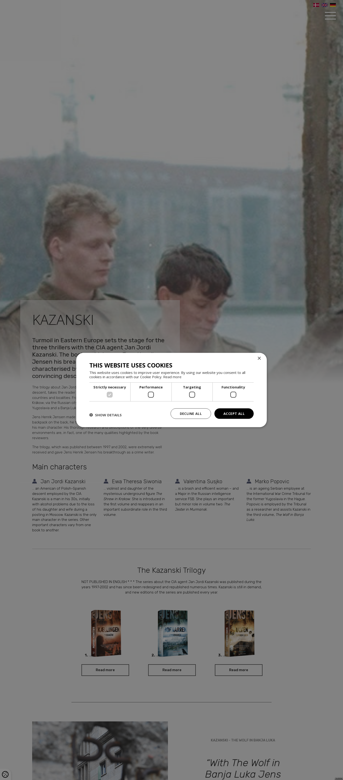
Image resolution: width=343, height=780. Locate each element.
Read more (172, 376)
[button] (105, 415)
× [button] (259, 358)
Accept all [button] (234, 413)
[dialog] (171, 390)
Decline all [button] (191, 413)
